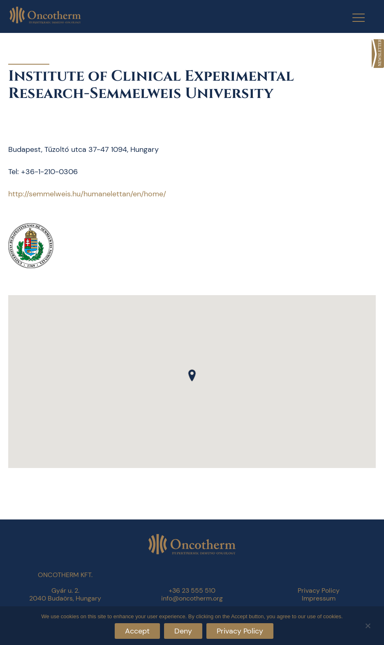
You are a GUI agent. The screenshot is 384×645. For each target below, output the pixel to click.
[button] (192, 375)
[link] (378, 53)
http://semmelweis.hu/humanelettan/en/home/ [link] (87, 194)
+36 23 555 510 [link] (192, 590)
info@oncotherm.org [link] (192, 598)
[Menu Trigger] (353, 17)
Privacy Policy (240, 631)
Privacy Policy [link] (319, 590)
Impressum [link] (318, 598)
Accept (137, 631)
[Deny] (367, 625)
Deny (183, 631)
